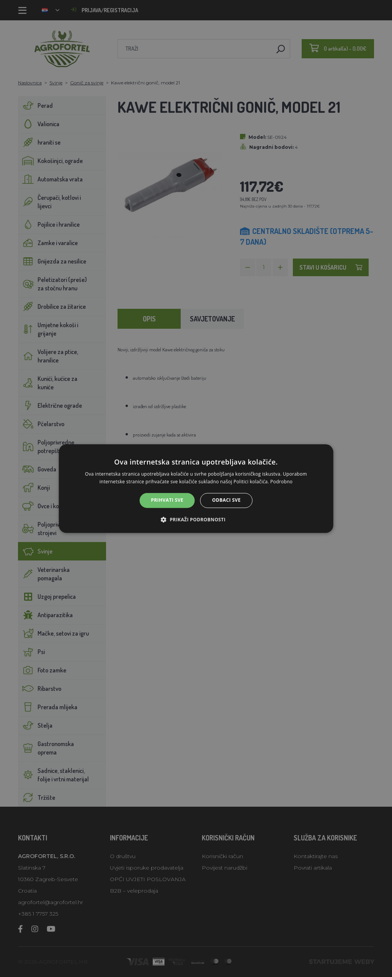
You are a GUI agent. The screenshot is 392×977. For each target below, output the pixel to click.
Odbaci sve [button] (226, 500)
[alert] (196, 488)
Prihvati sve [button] (167, 500)
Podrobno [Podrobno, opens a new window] (281, 481)
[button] (196, 519)
